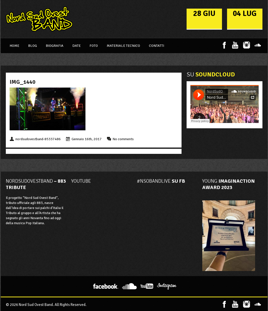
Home (14, 46)
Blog (32, 46)
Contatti (156, 46)
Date (76, 46)
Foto (94, 46)
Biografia (54, 46)
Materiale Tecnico (123, 46)
